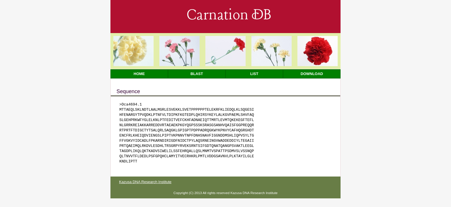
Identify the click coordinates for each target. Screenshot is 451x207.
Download (312, 74)
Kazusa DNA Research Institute (145, 182)
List (254, 74)
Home (139, 74)
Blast (196, 74)
